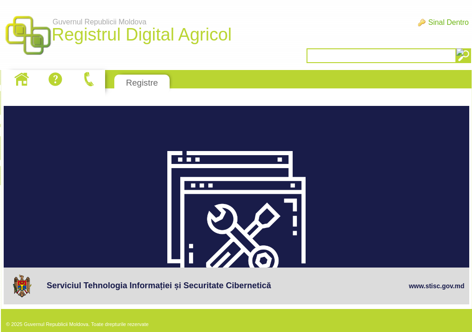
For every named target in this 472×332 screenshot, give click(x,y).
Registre (142, 82)
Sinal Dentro (448, 22)
